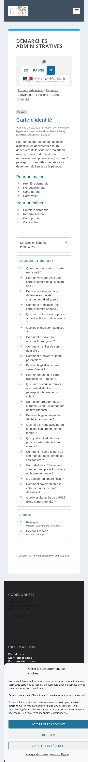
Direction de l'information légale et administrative (44, 555)
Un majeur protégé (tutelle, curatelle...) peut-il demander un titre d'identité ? (45, 406)
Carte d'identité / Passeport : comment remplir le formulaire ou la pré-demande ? (45, 469)
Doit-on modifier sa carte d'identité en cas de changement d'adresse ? (42, 295)
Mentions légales (59, 754)
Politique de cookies (37, 754)
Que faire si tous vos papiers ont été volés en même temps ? (45, 318)
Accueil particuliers (30, 90)
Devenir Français (37, 531)
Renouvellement (33, 187)
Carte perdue (31, 191)
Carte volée (30, 195)
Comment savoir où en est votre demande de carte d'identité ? (43, 488)
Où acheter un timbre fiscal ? (45, 478)
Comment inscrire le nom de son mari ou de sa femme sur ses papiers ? (45, 456)
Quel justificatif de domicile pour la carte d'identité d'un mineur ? (43, 442)
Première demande (35, 183)
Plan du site (16, 654)
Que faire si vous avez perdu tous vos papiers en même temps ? (45, 428)
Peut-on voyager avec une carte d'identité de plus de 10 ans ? (45, 282)
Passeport (32, 522)
